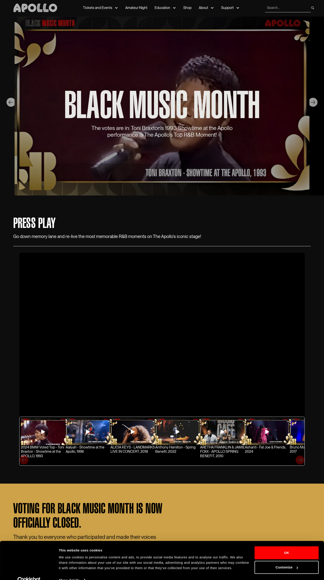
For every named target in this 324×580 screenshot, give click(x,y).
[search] (287, 8)
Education (162, 8)
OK (286, 544)
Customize (287, 558)
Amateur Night (136, 8)
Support (227, 8)
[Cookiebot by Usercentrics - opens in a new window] (29, 571)
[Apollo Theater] (35, 8)
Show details (69, 571)
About (203, 8)
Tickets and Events (97, 8)
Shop (187, 8)
